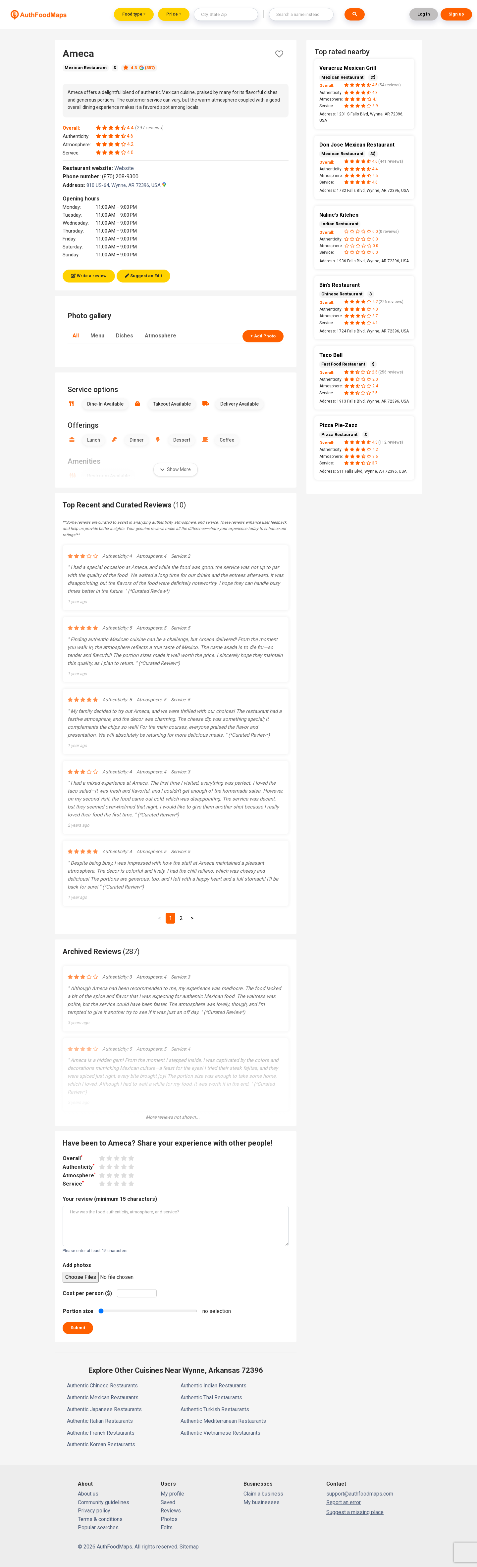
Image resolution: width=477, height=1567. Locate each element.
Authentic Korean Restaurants (101, 1444)
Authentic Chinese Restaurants (102, 1385)
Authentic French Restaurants (100, 1433)
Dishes (124, 335)
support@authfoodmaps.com (359, 1494)
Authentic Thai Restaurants (211, 1397)
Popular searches (98, 1527)
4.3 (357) (139, 67)
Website (126, 168)
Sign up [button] (456, 14)
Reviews (171, 1510)
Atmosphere (160, 335)
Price (172, 14)
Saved (168, 1502)
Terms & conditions (100, 1519)
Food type (132, 14)
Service (73, 1183)
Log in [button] (423, 14)
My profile (172, 1494)
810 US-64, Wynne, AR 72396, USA (126, 185)
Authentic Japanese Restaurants (104, 1409)
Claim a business (263, 1494)
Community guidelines (103, 1502)
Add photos (77, 1265)
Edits (167, 1527)
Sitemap (189, 1547)
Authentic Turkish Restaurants (215, 1409)
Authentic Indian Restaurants (213, 1385)
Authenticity (78, 1166)
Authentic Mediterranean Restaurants (223, 1421)
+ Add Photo (263, 335)
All (76, 335)
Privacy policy (94, 1510)
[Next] (192, 918)
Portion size (78, 1311)
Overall (72, 1157)
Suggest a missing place (355, 1512)
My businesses (261, 1502)
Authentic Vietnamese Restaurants (220, 1433)
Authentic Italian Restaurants (100, 1421)
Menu (97, 335)
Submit (78, 1327)
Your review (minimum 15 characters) (110, 1199)
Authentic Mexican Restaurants (102, 1397)
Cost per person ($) (87, 1293)
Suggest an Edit (143, 275)
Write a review (89, 275)
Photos (169, 1519)
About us (88, 1494)
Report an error (343, 1502)
